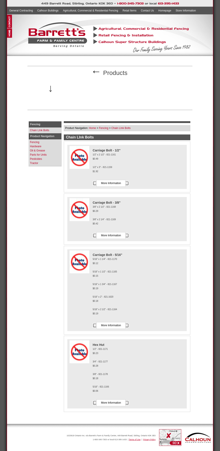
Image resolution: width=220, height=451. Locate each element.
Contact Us (147, 10)
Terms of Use (135, 439)
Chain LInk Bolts (39, 130)
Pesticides (36, 158)
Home (92, 128)
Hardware (35, 146)
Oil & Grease (37, 150)
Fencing (34, 142)
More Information (111, 183)
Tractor (34, 163)
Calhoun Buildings (48, 10)
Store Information (186, 10)
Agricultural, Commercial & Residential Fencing (90, 10)
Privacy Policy (149, 439)
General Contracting (21, 10)
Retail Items (129, 10)
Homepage (164, 10)
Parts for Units (38, 154)
